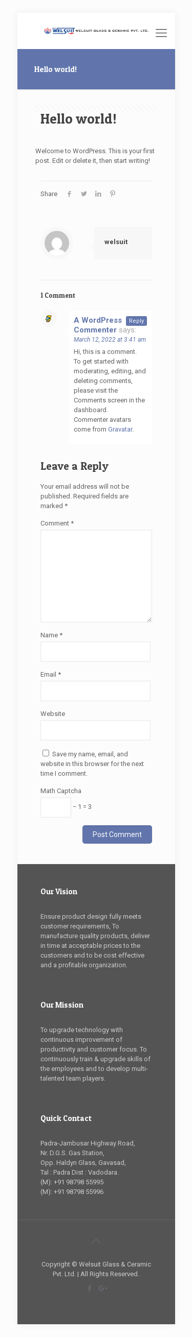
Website (52, 714)
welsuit (115, 242)
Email (50, 674)
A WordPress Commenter (98, 325)
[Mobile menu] (161, 33)
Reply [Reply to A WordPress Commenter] (136, 321)
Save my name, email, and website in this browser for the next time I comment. (92, 763)
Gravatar (120, 429)
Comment (57, 523)
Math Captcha (60, 791)
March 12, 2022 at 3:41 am (110, 339)
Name (51, 635)
